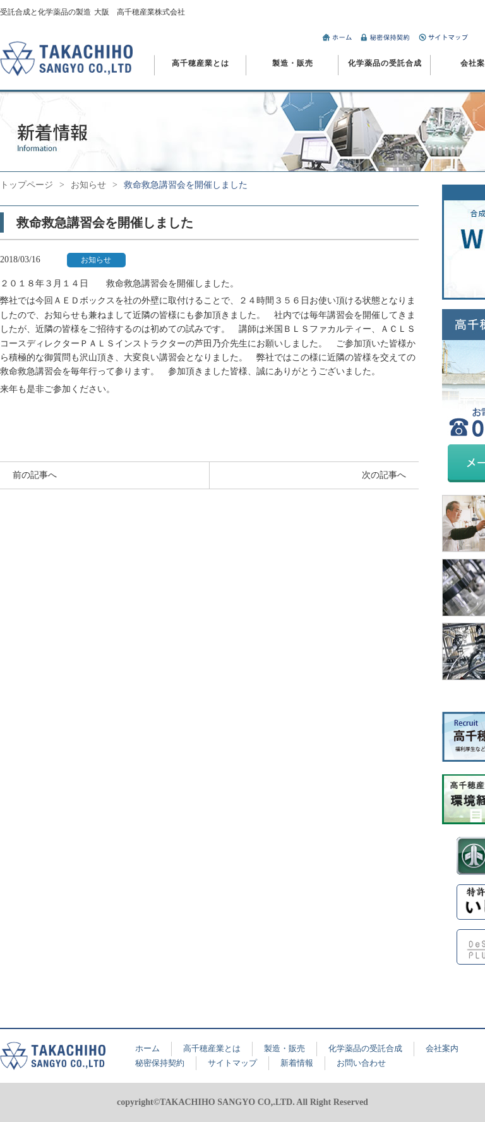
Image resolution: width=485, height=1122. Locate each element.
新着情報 (296, 1063)
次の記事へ (384, 475)
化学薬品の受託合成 (385, 63)
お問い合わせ (361, 1063)
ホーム (147, 1048)
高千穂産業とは (200, 63)
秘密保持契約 (159, 1063)
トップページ (26, 185)
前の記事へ (35, 475)
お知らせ (88, 185)
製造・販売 (292, 63)
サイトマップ (232, 1063)
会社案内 (442, 1048)
